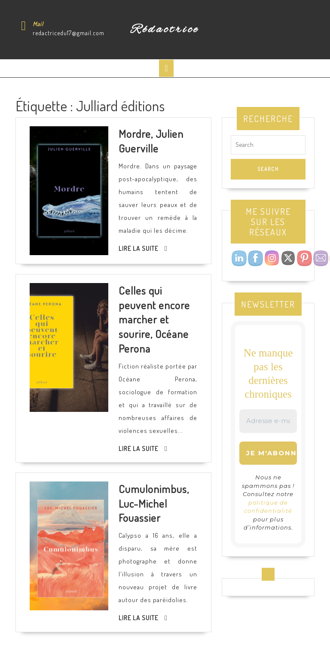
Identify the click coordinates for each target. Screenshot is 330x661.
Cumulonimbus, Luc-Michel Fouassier (154, 503)
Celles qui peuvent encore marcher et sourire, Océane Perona (154, 319)
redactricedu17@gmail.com (68, 33)
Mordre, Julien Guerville (151, 141)
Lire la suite (138, 248)
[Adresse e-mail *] (268, 421)
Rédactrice (165, 29)
